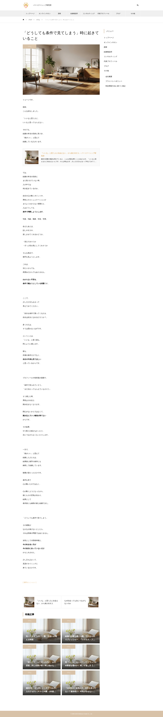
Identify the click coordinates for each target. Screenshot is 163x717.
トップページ (30, 13)
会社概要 (109, 76)
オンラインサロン (45, 13)
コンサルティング (89, 13)
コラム (29, 46)
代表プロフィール (103, 13)
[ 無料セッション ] (29, 582)
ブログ (118, 13)
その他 (133, 13)
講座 (59, 13)
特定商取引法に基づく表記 (115, 86)
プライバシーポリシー (114, 81)
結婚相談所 (74, 13)
